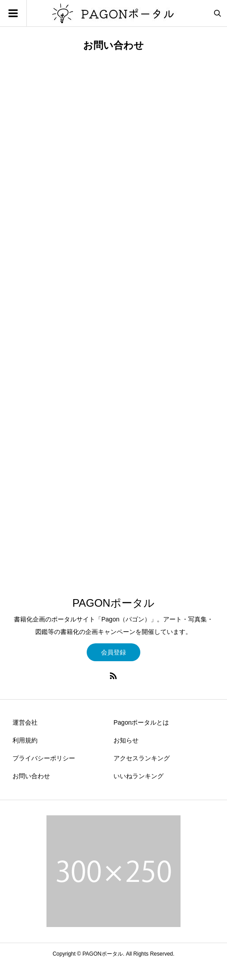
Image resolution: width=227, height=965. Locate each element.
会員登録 (113, 652)
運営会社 (25, 722)
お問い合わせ (31, 776)
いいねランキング (139, 776)
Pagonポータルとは (141, 722)
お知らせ (126, 740)
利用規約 (25, 740)
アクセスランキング (142, 758)
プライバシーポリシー (44, 758)
